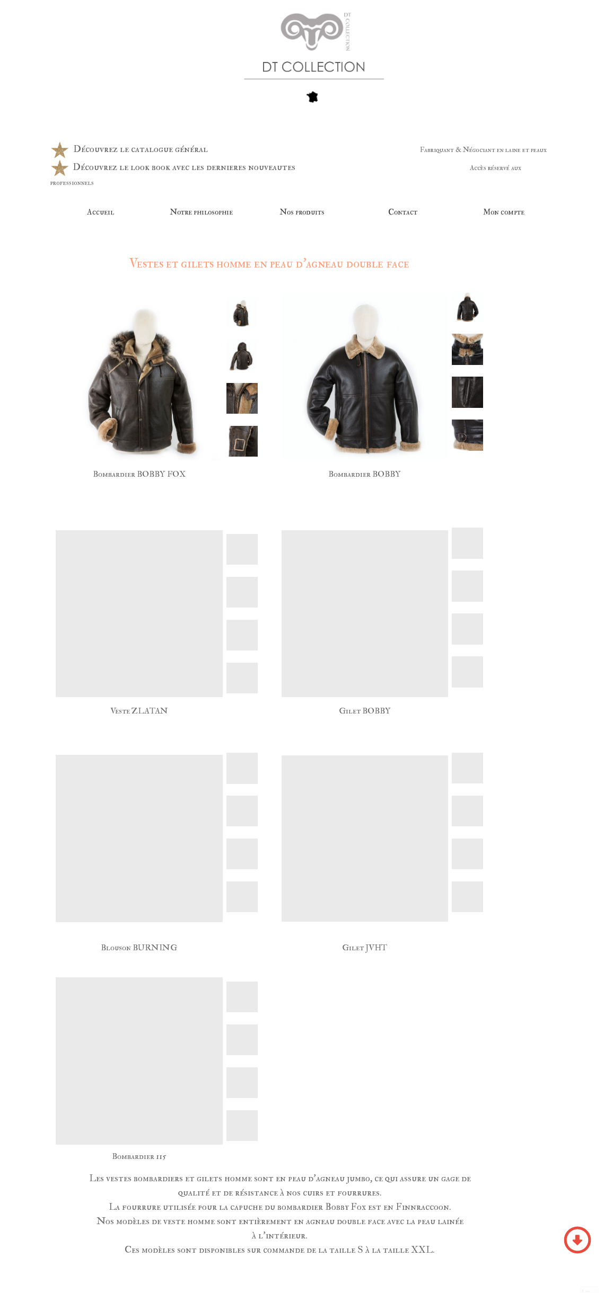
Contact (402, 212)
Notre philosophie (201, 212)
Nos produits (302, 212)
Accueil (100, 212)
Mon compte (503, 212)
